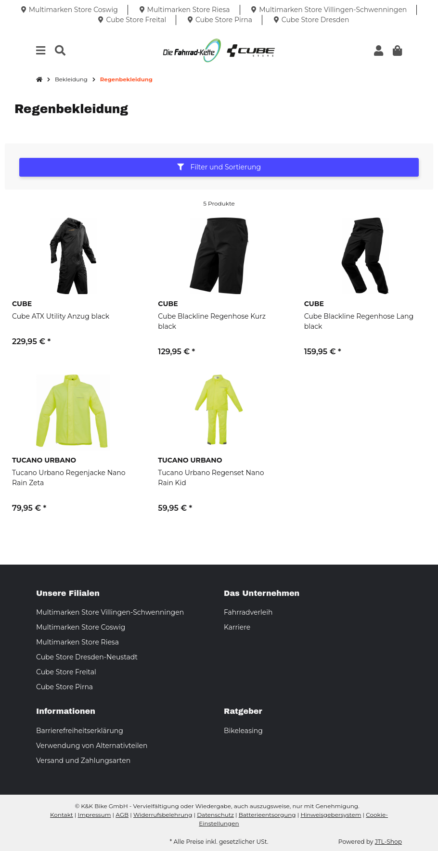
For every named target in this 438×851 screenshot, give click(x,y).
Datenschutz (215, 814)
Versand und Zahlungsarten (83, 760)
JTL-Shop (388, 841)
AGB (122, 814)
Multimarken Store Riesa (77, 642)
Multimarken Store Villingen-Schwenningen (110, 612)
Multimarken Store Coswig (80, 627)
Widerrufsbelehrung (162, 814)
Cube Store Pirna (64, 687)
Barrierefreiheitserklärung (79, 730)
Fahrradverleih (248, 612)
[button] (378, 51)
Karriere (237, 627)
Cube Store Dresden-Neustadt (87, 657)
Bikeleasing (243, 730)
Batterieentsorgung (267, 814)
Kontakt (61, 814)
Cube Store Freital (66, 672)
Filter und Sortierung (219, 167)
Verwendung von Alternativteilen (91, 745)
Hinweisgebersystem (330, 814)
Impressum (94, 814)
